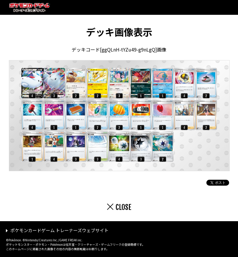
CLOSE (123, 207)
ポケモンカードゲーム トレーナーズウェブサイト (59, 230)
